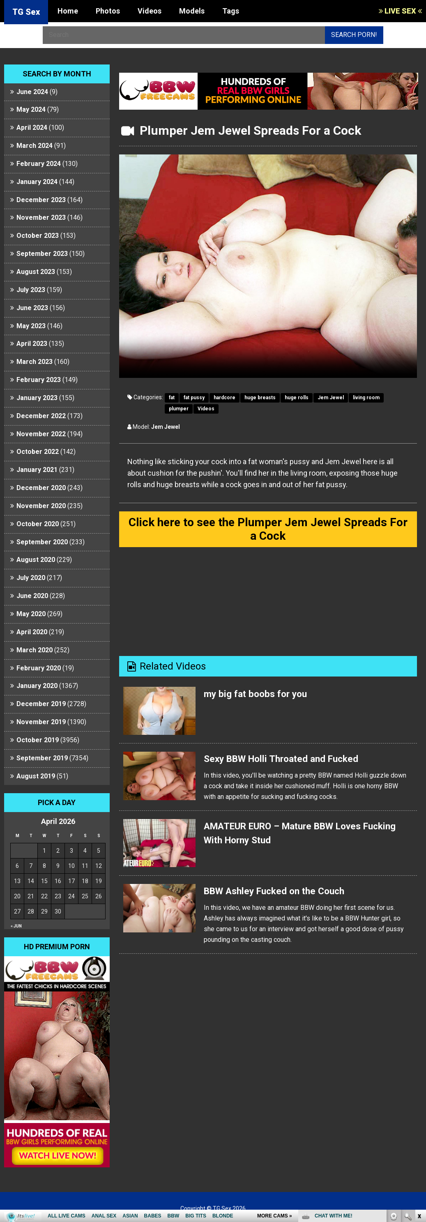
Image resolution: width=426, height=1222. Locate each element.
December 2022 (41, 416)
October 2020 (37, 524)
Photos (108, 11)
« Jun (16, 926)
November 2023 (41, 217)
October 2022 (37, 452)
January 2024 (37, 182)
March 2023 (34, 362)
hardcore (224, 397)
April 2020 (31, 632)
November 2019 (41, 722)
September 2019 (42, 758)
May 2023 (31, 326)
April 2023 (31, 343)
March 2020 (34, 650)
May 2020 (31, 614)
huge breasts (260, 397)
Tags (230, 11)
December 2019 (41, 704)
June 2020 (32, 596)
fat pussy (194, 397)
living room (366, 397)
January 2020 (37, 686)
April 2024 (31, 127)
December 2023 (41, 200)
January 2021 (37, 470)
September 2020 (42, 542)
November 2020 (41, 506)
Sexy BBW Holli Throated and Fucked (287, 761)
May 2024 (31, 109)
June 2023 (32, 308)
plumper (179, 409)
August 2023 (35, 272)
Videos (149, 11)
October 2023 (37, 235)
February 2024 (38, 164)
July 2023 (30, 290)
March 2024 (34, 146)
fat (172, 397)
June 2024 (32, 92)
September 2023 (42, 254)
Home (68, 11)
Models (192, 11)
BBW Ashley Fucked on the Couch (279, 893)
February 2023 (38, 380)
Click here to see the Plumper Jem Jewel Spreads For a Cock (268, 530)
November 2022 (41, 434)
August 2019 (35, 776)
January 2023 (37, 398)
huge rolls (297, 397)
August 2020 (35, 560)
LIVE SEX (400, 11)
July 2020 (30, 578)
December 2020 (41, 488)
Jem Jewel (331, 397)
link (419, 1094)
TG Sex (26, 12)
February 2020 (38, 668)
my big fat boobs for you (258, 696)
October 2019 (37, 740)
